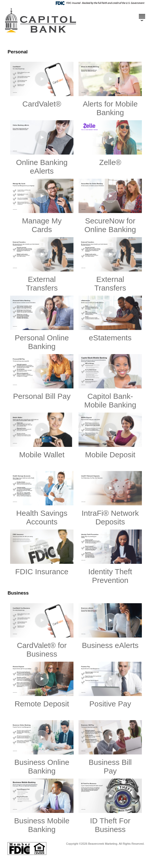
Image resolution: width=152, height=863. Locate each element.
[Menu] (141, 14)
